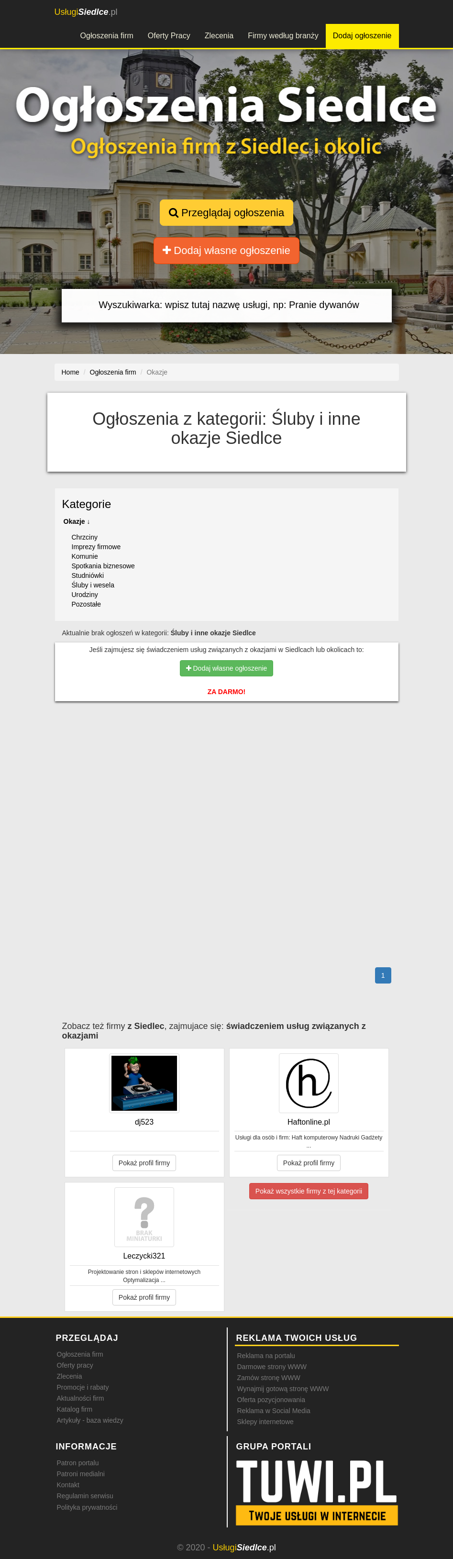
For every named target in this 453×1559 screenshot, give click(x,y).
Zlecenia (219, 36)
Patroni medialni (81, 1474)
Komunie (85, 556)
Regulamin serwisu (85, 1496)
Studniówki (88, 575)
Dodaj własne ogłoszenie (226, 250)
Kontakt (68, 1485)
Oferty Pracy (169, 36)
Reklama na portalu (266, 1356)
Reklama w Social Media (273, 1411)
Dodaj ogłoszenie (362, 36)
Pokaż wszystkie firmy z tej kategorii (308, 1191)
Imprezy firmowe (96, 547)
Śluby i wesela (93, 585)
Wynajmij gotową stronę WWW (283, 1389)
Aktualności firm (80, 1398)
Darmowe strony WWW (272, 1367)
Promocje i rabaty (83, 1387)
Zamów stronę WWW (268, 1378)
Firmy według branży (283, 36)
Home (70, 372)
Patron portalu (78, 1463)
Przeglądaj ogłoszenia (226, 213)
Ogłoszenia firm (106, 36)
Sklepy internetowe (265, 1422)
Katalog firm (75, 1409)
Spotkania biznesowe (103, 566)
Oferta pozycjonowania (271, 1400)
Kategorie (86, 504)
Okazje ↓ (77, 521)
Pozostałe (86, 604)
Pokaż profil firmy (144, 1163)
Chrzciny (85, 537)
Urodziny (85, 594)
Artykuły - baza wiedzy (90, 1420)
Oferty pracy (75, 1365)
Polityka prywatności (87, 1507)
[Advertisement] (226, 749)
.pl (86, 12)
